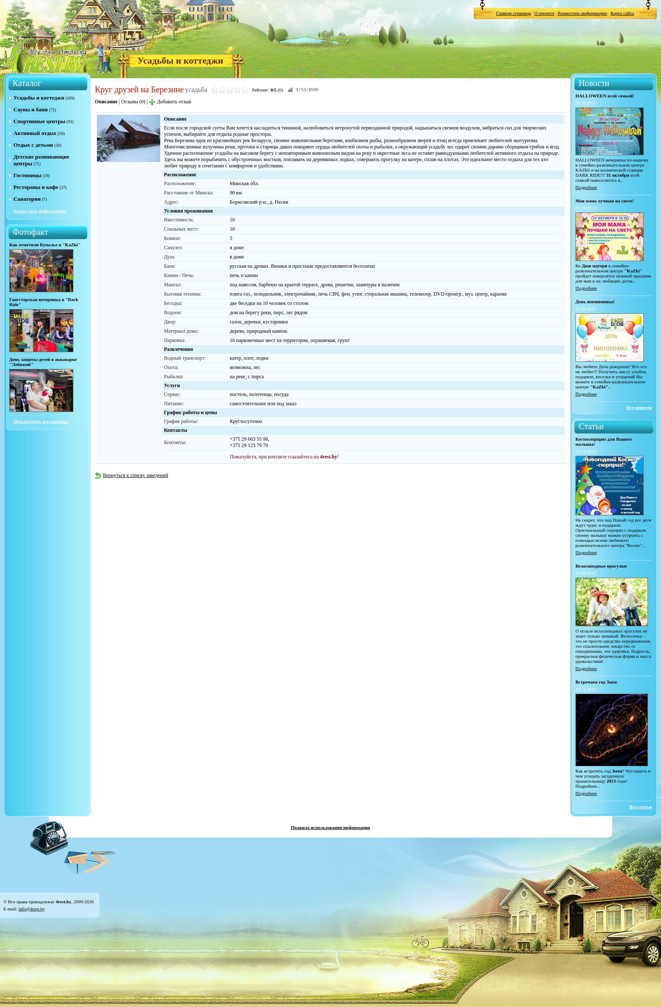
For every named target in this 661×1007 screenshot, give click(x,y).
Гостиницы (27, 175)
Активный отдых (34, 133)
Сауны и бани (30, 109)
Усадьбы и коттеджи (180, 60)
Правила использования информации (330, 827)
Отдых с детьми (33, 145)
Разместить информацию (582, 13)
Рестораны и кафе (35, 187)
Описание (106, 102)
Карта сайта (622, 13)
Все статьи (640, 806)
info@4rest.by (32, 908)
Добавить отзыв (170, 102)
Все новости (639, 407)
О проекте (544, 13)
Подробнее (586, 187)
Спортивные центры (39, 121)
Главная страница (513, 13)
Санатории (26, 199)
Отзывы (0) (133, 102)
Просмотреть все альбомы (41, 421)
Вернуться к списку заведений (131, 475)
